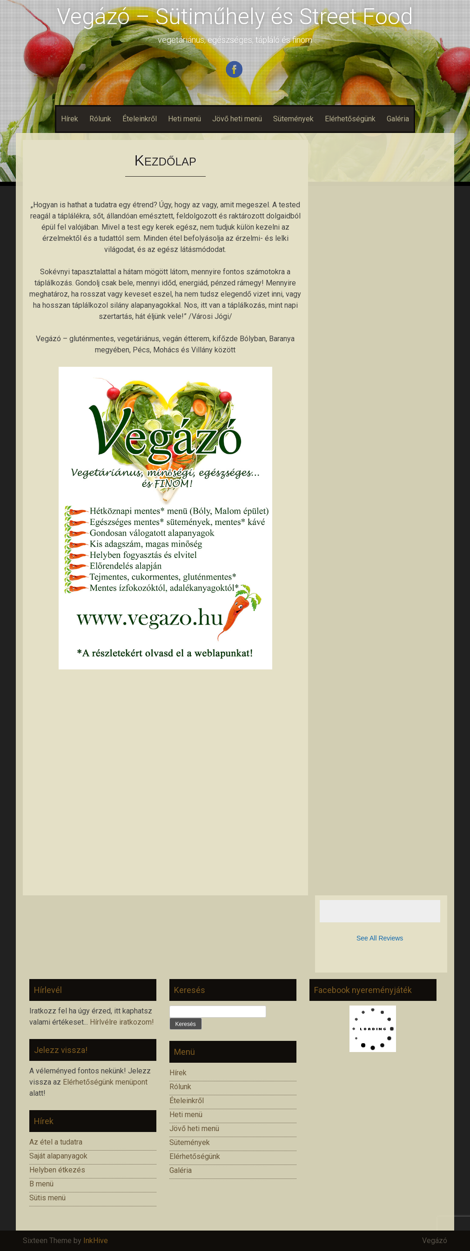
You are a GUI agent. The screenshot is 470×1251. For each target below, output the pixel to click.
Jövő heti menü (237, 118)
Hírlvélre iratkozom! (122, 1022)
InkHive (95, 1240)
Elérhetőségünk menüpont (105, 1082)
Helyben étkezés (57, 1169)
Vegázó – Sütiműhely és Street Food (235, 16)
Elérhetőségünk (350, 118)
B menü (41, 1183)
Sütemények (293, 118)
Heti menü (184, 118)
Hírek (69, 118)
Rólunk (100, 118)
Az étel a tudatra (55, 1142)
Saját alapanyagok (58, 1156)
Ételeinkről (139, 118)
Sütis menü (47, 1197)
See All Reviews (379, 938)
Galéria (398, 118)
